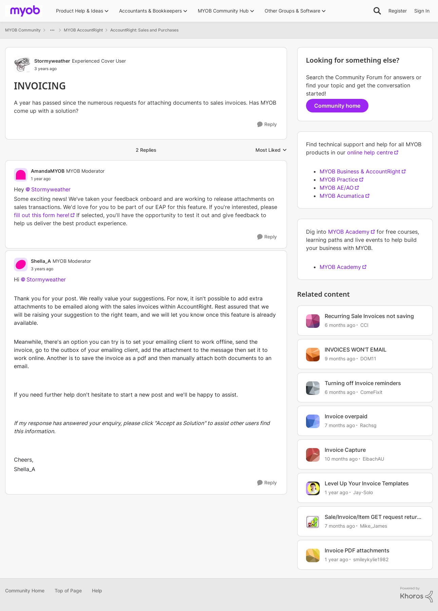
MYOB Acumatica (342, 195)
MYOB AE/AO (337, 187)
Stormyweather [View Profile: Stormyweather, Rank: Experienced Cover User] (52, 61)
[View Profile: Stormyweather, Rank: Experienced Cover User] (22, 64)
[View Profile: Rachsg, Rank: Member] (313, 421)
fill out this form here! (41, 215)
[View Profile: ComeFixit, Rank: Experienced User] (313, 388)
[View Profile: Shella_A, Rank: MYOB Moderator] (20, 264)
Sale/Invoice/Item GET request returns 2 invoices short (374, 517)
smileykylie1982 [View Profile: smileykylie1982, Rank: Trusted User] (370, 559)
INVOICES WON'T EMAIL (355, 349)
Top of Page (68, 590)
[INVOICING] (67, 179)
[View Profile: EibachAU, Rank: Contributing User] (313, 455)
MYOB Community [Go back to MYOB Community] (23, 30)
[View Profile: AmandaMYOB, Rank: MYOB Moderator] (20, 175)
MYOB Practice (339, 179)
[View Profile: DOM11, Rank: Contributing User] (313, 354)
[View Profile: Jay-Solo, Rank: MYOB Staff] (313, 488)
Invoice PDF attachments (357, 550)
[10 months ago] (341, 458)
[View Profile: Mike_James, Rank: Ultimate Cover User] (313, 522)
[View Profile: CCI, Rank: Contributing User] (313, 321)
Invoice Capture (345, 449)
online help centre (370, 152)
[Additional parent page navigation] (52, 30)
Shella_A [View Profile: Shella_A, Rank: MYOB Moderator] (41, 261)
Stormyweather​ (51, 189)
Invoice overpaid (346, 416)
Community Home (24, 590)
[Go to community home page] (23, 11)
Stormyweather (46, 279)
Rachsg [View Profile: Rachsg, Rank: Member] (368, 425)
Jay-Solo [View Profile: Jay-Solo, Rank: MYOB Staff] (363, 492)
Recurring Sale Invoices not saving (369, 316)
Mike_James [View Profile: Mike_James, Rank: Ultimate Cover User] (373, 526)
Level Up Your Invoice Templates (367, 483)
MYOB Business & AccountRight (360, 171)
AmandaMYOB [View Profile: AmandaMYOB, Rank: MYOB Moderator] (47, 171)
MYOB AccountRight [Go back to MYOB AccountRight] (83, 30)
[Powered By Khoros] (416, 595)
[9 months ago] (340, 358)
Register (397, 11)
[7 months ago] (340, 425)
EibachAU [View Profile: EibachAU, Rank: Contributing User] (373, 459)
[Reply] (267, 124)
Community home (337, 105)
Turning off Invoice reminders (363, 383)
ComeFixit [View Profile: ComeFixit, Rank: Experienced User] (371, 392)
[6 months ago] (340, 325)
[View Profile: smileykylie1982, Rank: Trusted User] (313, 555)
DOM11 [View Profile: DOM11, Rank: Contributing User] (368, 358)
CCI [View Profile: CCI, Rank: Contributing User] (364, 325)
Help (97, 590)
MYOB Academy (348, 231)
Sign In (422, 11)
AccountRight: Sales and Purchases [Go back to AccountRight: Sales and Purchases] (144, 30)
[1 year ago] (336, 492)
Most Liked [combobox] (271, 150)
